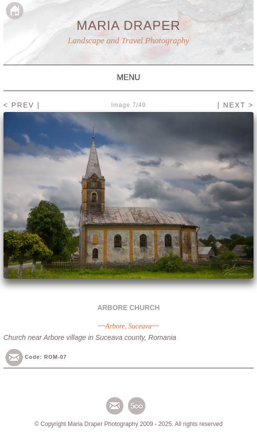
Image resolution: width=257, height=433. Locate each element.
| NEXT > (236, 105)
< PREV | (21, 105)
